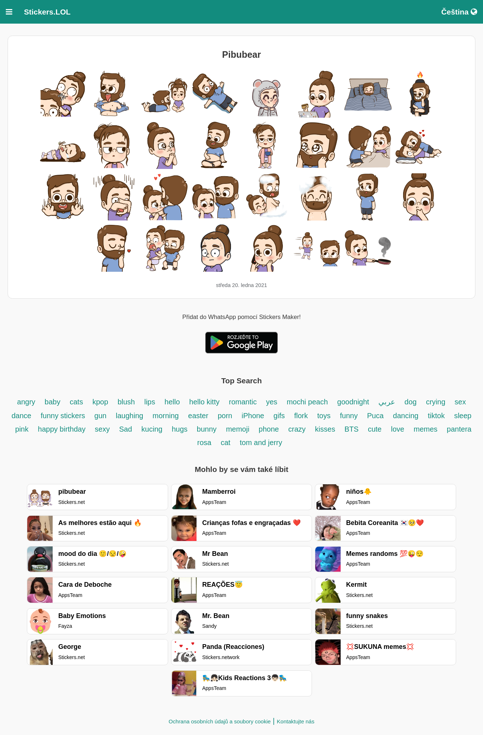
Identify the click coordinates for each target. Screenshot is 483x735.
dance (22, 416)
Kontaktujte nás (295, 721)
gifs (279, 416)
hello (172, 402)
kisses (326, 429)
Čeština (459, 12)
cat (226, 443)
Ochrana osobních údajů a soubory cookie (220, 721)
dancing (405, 416)
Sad (125, 429)
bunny (207, 429)
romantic (244, 402)
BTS (352, 429)
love (398, 429)
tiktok (436, 416)
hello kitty (204, 402)
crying (436, 402)
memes (426, 429)
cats (76, 402)
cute (375, 429)
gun (101, 416)
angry (26, 402)
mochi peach (307, 402)
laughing (130, 416)
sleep (462, 416)
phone (269, 429)
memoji (237, 429)
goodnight (354, 402)
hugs (181, 429)
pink (22, 429)
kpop (100, 402)
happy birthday (63, 429)
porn (225, 416)
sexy (102, 429)
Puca (375, 416)
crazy (297, 429)
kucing (151, 429)
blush (126, 402)
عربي (386, 402)
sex (460, 402)
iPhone (254, 416)
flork (301, 416)
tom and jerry (261, 443)
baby (52, 402)
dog (411, 402)
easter (198, 416)
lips (149, 402)
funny (349, 416)
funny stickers (64, 416)
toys (324, 416)
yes (271, 402)
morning (166, 416)
